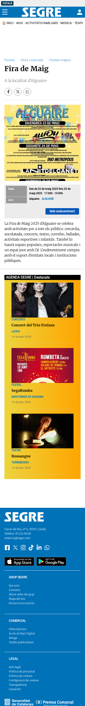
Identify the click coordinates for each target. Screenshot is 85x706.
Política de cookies (20, 675)
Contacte (14, 590)
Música (66, 23)
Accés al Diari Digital (22, 633)
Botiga (13, 637)
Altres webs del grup (21, 594)
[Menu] (5, 12)
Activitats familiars (41, 23)
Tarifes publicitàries (21, 642)
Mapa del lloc (17, 598)
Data (11, 188)
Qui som (14, 585)
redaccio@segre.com (17, 538)
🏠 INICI (7, 23)
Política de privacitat (22, 671)
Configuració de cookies (24, 680)
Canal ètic (15, 689)
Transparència (18, 684)
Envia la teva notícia (21, 603)
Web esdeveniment (62, 211)
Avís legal (15, 667)
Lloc (10, 200)
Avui (19, 23)
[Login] (79, 12)
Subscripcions (17, 629)
